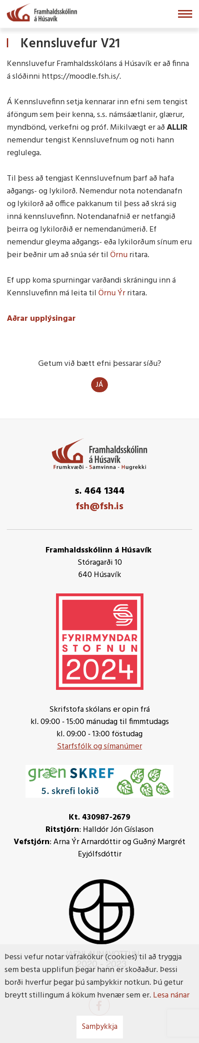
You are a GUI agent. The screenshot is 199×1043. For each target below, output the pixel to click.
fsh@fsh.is (99, 507)
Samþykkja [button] (99, 1027)
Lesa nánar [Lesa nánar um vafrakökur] (171, 995)
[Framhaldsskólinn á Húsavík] (42, 11)
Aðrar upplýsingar (41, 318)
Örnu (119, 255)
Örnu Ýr (111, 293)
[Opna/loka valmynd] (185, 14)
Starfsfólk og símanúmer (99, 746)
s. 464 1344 (100, 491)
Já (99, 385)
